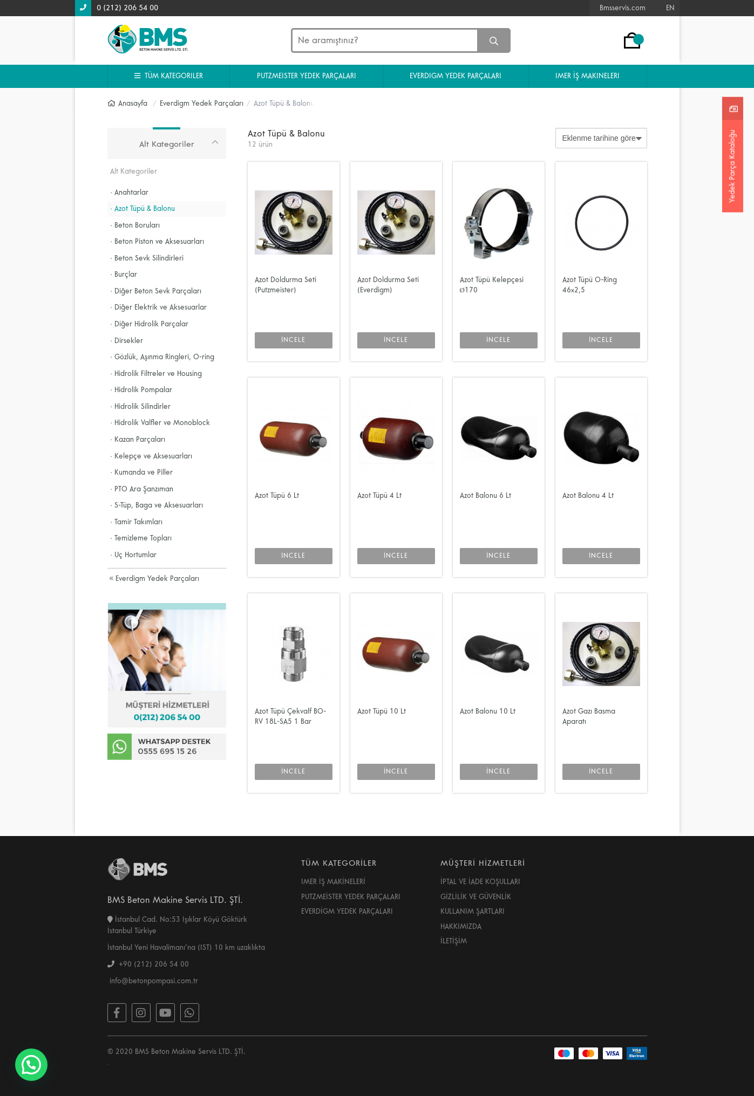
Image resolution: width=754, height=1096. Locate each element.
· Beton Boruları (135, 225)
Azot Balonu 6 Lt (485, 495)
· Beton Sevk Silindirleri (147, 258)
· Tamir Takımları (136, 522)
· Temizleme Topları (141, 538)
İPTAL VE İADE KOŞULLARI (480, 882)
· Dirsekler (127, 341)
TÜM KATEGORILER (168, 76)
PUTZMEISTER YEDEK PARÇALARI (306, 76)
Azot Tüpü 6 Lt (277, 495)
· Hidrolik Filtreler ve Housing (156, 373)
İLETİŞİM (453, 941)
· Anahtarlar (129, 192)
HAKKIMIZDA (460, 926)
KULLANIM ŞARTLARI (472, 911)
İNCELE (293, 340)
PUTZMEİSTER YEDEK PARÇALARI (350, 897)
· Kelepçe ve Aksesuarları (151, 456)
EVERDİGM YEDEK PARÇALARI (347, 911)
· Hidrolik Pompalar (141, 390)
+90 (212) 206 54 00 (148, 964)
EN (670, 8)
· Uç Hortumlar (134, 555)
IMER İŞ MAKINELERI (587, 76)
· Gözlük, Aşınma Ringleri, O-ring (162, 357)
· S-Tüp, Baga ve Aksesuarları (157, 505)
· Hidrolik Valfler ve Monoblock (160, 423)
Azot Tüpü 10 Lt (381, 711)
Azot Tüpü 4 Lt (379, 495)
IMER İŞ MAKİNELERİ (333, 882)
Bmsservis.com (623, 8)
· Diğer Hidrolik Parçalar (149, 324)
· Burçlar (124, 274)
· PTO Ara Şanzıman (142, 489)
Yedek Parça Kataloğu (732, 165)
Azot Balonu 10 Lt (487, 711)
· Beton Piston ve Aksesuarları (157, 241)
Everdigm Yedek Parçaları (154, 578)
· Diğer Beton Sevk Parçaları (156, 291)
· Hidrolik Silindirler (141, 406)
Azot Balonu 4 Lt (588, 495)
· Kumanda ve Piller (142, 472)
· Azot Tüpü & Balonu (143, 208)
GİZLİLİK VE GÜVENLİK (475, 897)
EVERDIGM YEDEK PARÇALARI (455, 76)
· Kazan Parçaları (138, 439)
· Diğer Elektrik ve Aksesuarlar (159, 307)
